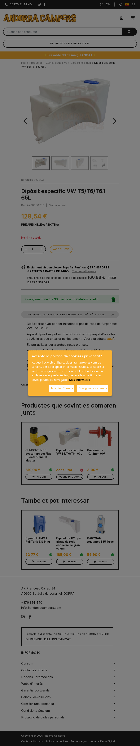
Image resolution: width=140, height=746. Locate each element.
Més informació (79, 380)
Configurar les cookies (92, 388)
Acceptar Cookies (61, 388)
